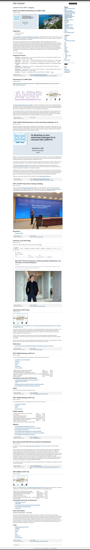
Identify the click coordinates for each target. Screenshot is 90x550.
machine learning (54, 75)
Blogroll (65, 36)
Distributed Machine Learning (44, 75)
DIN (40, 393)
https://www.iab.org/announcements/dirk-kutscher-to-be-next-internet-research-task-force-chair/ (34, 345)
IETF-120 (16, 488)
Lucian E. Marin (45, 548)
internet (40, 306)
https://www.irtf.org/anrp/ (20, 84)
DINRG (43, 393)
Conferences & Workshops (38, 74)
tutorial (42, 236)
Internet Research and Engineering (68, 25)
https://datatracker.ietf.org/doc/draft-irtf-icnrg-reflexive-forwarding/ (28, 431)
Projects (65, 31)
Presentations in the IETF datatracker (22, 359)
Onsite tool (17, 363)
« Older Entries (16, 545)
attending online (48, 488)
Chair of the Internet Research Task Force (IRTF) (45, 325)
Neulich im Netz (68, 55)
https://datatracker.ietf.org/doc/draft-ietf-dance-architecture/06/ (27, 505)
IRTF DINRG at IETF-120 (21, 472)
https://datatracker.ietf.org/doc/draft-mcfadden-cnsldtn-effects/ (27, 385)
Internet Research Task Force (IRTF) (29, 187)
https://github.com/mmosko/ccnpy (22, 429)
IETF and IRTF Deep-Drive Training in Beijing (28, 184)
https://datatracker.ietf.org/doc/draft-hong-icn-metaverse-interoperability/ (29, 432)
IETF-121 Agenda (18, 367)
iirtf (38, 306)
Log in (65, 68)
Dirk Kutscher (19, 3)
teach (65, 58)
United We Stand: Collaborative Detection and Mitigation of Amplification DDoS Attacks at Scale (27, 381)
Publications (39, 465)
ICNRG (37, 438)
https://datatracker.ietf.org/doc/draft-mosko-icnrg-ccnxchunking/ (28, 428)
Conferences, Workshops (69, 28)
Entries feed (66, 69)
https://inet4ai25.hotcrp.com (44, 176)
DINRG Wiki (17, 366)
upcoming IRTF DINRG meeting (34, 487)
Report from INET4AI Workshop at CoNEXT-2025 (29, 10)
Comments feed (67, 70)
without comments (16, 12)
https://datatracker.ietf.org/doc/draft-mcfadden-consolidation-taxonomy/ (29, 384)
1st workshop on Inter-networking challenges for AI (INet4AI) (27, 36)
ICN (35, 438)
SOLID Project (18, 508)
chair (35, 306)
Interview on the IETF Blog (22, 240)
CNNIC (35, 236)
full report (21, 52)
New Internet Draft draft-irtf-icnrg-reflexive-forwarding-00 (32, 442)
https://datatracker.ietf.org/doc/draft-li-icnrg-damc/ (25, 434)
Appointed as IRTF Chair (21, 310)
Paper (28, 58)
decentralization (37, 393)
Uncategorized (67, 60)
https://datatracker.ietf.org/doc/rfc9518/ (23, 506)
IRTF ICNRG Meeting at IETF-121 (24, 397)
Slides (31, 58)
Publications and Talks (68, 27)
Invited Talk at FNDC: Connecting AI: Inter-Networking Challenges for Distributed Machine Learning (69, 16)
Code (65, 29)
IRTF (50, 38)
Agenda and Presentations (20, 404)
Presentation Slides (19, 233)
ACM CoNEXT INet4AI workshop (21, 165)
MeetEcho (17, 361)
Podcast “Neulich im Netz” (69, 32)
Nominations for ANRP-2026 (22, 79)
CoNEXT (36, 75)
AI (34, 75)
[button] (38, 21)
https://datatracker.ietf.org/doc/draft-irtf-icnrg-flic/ (25, 426)
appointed (28, 325)
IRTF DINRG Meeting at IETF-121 (24, 353)
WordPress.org (67, 72)
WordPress (54, 548)
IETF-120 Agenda (18, 537)
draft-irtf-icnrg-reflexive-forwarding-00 (32, 446)
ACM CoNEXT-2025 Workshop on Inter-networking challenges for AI (35, 122)
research (43, 306)
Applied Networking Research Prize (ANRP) (24, 105)
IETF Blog (40, 244)
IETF (34, 305)
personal (66, 47)
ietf (37, 236)
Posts (48, 178)
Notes (16, 364)
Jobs (65, 46)
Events (44, 74)
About (65, 23)
